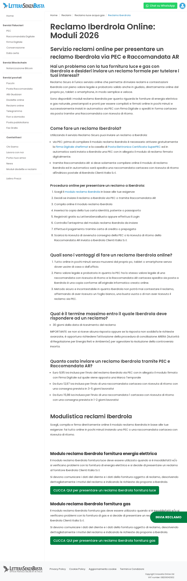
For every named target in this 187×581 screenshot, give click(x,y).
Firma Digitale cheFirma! (72, 147)
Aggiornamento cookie (103, 569)
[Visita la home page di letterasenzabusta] (23, 5)
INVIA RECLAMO (169, 517)
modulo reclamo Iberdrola (82, 192)
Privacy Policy (58, 569)
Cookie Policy (77, 569)
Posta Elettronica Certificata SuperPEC (134, 147)
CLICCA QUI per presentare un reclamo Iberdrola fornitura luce (104, 490)
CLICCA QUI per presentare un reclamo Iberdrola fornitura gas (104, 540)
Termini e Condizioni (132, 569)
